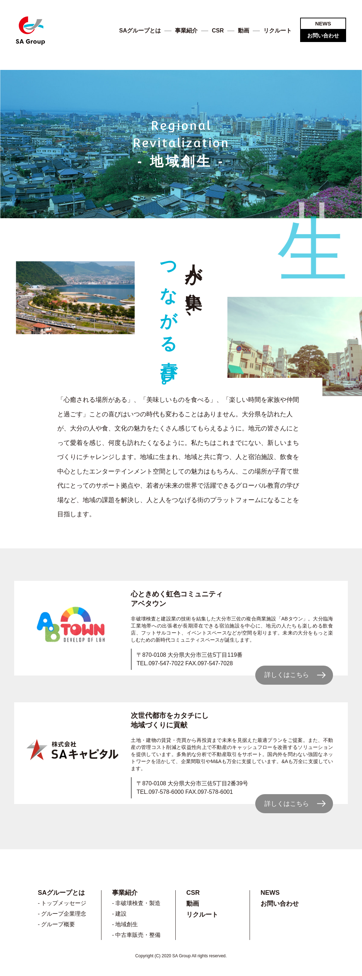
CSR (218, 31)
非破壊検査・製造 (137, 903)
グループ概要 (58, 924)
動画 (243, 31)
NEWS (323, 23)
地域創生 (126, 924)
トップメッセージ (63, 903)
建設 (121, 914)
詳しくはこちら (286, 674)
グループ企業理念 (63, 914)
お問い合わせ (323, 35)
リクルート (277, 31)
